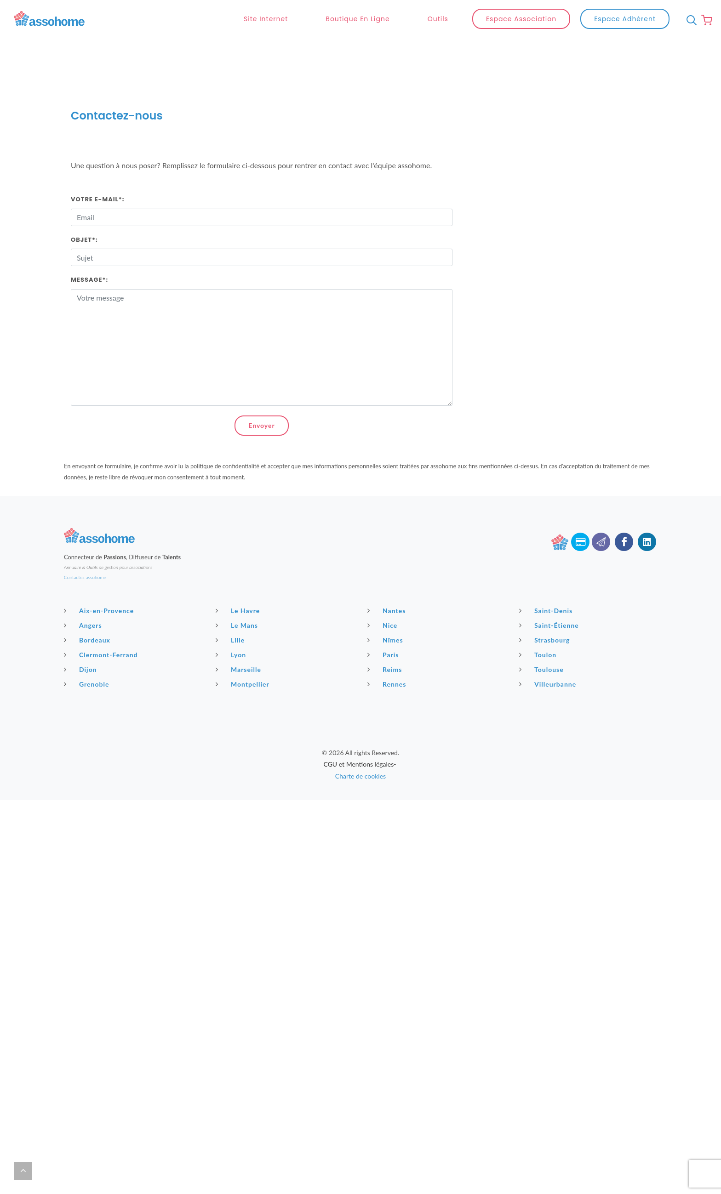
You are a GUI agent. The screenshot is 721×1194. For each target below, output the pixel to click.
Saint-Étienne (550, 603)
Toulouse (542, 647)
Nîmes (386, 618)
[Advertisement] (360, 842)
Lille (231, 618)
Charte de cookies (360, 754)
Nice (383, 603)
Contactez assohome (85, 555)
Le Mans (238, 603)
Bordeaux (88, 618)
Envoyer (261, 403)
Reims (386, 647)
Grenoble (87, 662)
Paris (384, 632)
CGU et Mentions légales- (359, 742)
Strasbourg (545, 618)
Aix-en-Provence (100, 588)
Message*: (89, 257)
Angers (84, 603)
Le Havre (239, 588)
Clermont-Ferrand (102, 632)
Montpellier (243, 662)
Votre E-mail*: (97, 177)
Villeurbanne (548, 662)
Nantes (388, 588)
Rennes (388, 662)
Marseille (239, 647)
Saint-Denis (546, 588)
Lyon (232, 632)
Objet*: (84, 217)
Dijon (81, 647)
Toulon (538, 632)
